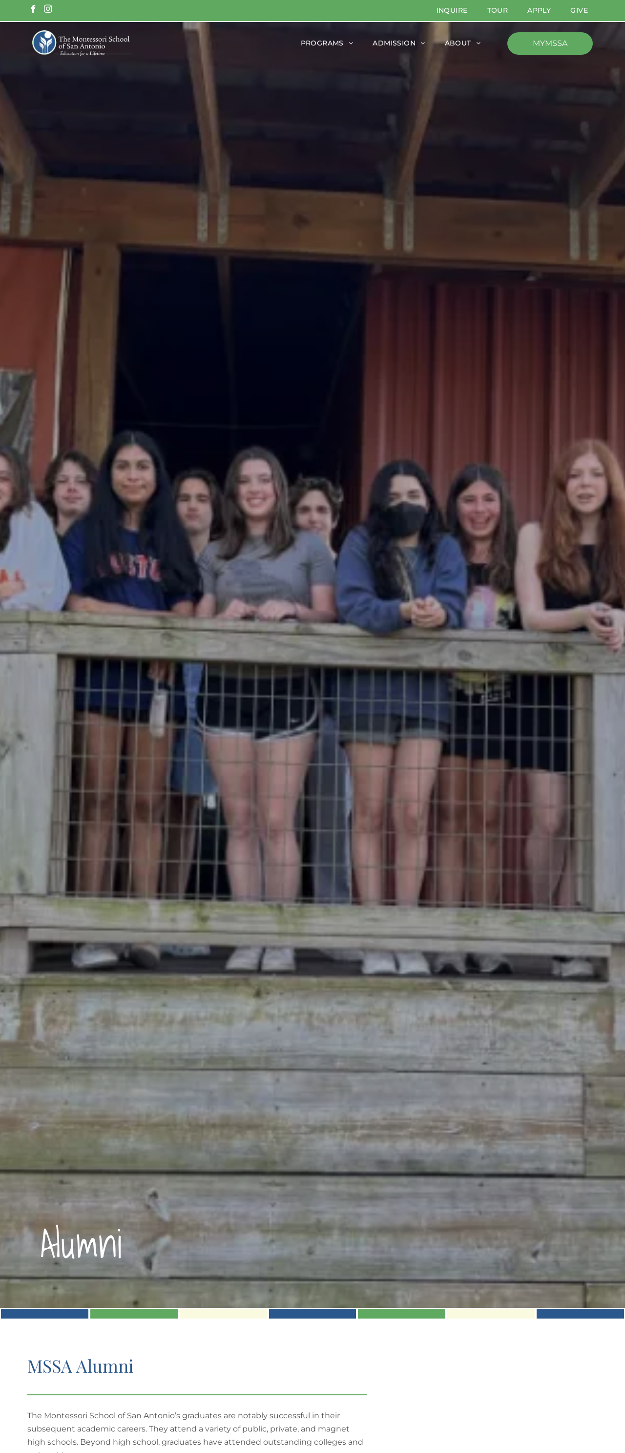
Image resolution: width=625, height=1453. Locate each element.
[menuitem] (452, 10)
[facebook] (33, 10)
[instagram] (48, 10)
